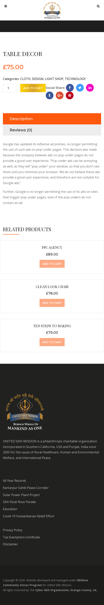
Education (10, 509)
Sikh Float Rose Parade (19, 502)
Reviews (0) (21, 130)
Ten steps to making (52, 326)
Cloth (25, 79)
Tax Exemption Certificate (21, 537)
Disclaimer (10, 544)
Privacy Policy (12, 530)
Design (37, 79)
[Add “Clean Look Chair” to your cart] (52, 303)
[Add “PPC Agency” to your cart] (52, 264)
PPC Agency (52, 247)
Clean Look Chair (52, 286)
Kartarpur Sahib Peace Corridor (26, 488)
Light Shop (54, 79)
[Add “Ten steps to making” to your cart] (52, 342)
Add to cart (33, 88)
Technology (75, 79)
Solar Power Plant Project (21, 495)
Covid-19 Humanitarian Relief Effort (28, 516)
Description (21, 118)
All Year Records (14, 480)
